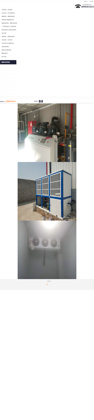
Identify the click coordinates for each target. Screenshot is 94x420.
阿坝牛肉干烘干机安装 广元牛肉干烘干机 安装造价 (8, 91)
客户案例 (73, 15)
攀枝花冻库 (5, 72)
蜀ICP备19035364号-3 (19, 406)
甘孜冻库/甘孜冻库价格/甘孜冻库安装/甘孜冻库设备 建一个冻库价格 (54, 391)
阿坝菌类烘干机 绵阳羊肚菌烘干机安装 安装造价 (8, 111)
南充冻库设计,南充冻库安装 (9, 49)
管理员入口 (23, 411)
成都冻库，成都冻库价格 (8, 35)
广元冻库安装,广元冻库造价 (9, 45)
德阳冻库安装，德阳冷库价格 (9, 42)
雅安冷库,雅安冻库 (6, 69)
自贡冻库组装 (5, 66)
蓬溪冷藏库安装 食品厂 (6, 104)
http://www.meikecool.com (26, 350)
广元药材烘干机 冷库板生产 (7, 114)
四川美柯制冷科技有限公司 (11, 409)
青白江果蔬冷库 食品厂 (6, 85)
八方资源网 (13, 411)
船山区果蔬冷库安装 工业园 (7, 98)
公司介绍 (46, 15)
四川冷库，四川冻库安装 (8, 32)
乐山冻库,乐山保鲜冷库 (8, 62)
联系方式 (86, 15)
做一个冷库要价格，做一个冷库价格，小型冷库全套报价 (70, 391)
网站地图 (29, 411)
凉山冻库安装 (17, 19)
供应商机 (19, 15)
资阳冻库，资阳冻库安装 (8, 55)
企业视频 (33, 15)
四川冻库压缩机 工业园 (6, 107)
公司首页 (6, 15)
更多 (14, 81)
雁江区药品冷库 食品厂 (6, 95)
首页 (6, 19)
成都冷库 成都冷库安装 (9, 391)
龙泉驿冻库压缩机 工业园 (7, 88)
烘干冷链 (4, 76)
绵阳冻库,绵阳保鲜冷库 (8, 39)
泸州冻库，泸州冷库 (7, 59)
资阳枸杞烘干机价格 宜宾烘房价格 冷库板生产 (8, 101)
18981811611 (63, 50)
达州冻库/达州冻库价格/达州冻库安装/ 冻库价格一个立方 (33, 391)
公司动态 (59, 15)
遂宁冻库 (4, 52)
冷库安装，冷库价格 (7, 29)
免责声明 (18, 411)
